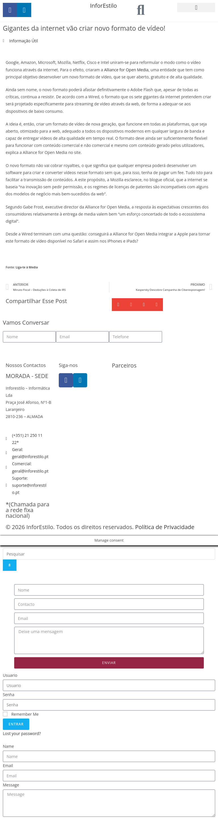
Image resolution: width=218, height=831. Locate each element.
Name (8, 746)
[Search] (9, 565)
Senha (8, 694)
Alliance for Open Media (126, 69)
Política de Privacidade (164, 527)
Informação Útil (23, 40)
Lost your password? (22, 733)
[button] (196, 7)
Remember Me (21, 714)
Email (8, 765)
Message (11, 785)
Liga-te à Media (27, 267)
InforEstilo (103, 5)
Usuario (10, 675)
